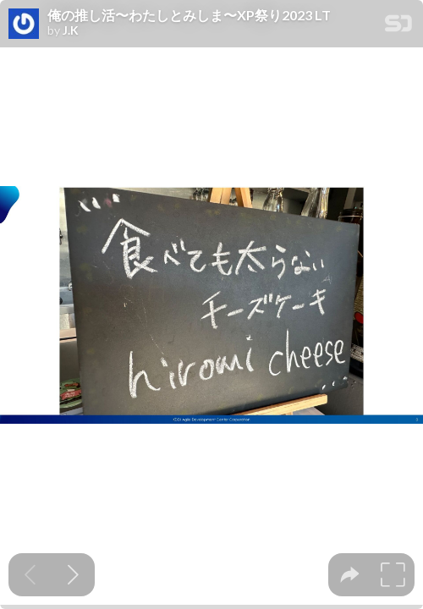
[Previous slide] (30, 575)
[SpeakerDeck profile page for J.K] (23, 24)
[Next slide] (73, 575)
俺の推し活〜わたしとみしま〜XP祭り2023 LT (189, 15)
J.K (71, 30)
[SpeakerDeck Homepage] (398, 27)
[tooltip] (350, 575)
